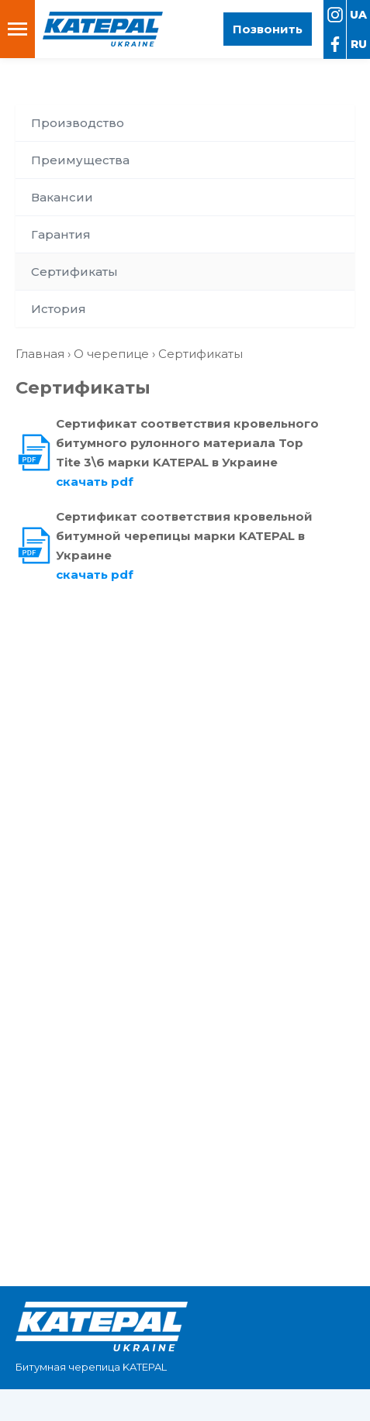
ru (359, 44)
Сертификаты (74, 271)
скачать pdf (94, 481)
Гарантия (61, 234)
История (58, 308)
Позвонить (268, 29)
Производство (77, 122)
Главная (40, 353)
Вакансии (62, 197)
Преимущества (80, 160)
